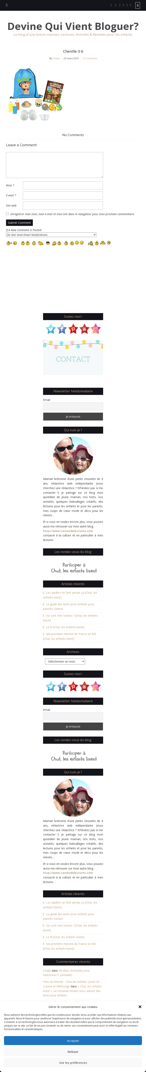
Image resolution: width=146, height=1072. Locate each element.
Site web (11, 205)
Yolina (56, 58)
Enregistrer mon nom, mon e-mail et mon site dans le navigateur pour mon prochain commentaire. (72, 214)
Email (46, 400)
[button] (140, 1007)
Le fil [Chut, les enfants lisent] (65, 627)
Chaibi (47, 970)
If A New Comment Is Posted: (51, 232)
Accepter (73, 1041)
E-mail (11, 195)
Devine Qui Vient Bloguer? (73, 26)
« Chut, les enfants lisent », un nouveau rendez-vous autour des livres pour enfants (72, 990)
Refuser (73, 1052)
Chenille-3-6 (73, 51)
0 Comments (90, 58)
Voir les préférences (73, 1063)
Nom (10, 185)
